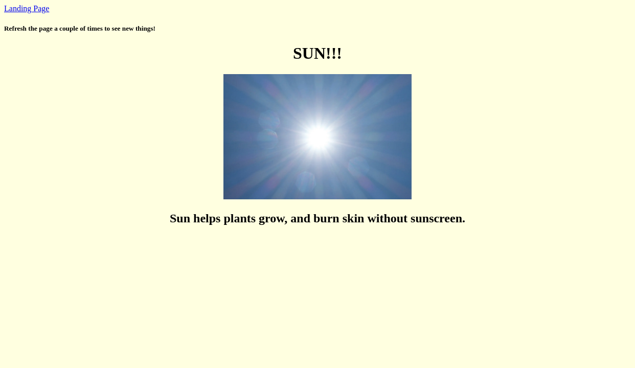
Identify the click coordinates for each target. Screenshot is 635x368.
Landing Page (26, 8)
